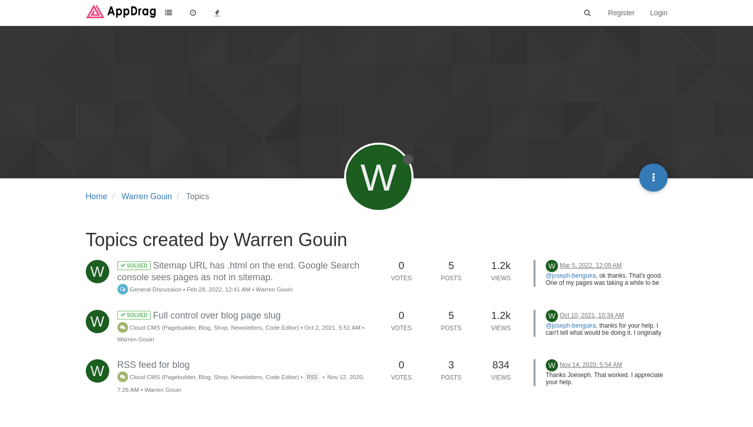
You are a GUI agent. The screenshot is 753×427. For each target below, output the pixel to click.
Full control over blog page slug (199, 315)
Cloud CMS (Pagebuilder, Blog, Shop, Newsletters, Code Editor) (208, 327)
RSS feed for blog (153, 365)
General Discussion (149, 289)
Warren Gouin (274, 289)
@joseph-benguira (571, 275)
